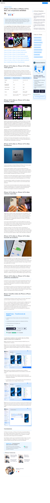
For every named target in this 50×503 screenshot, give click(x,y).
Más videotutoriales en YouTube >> (39, 97)
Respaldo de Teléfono (37, 37)
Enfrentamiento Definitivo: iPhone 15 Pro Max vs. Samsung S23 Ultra (39, 29)
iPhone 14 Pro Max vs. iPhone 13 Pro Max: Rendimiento (14, 54)
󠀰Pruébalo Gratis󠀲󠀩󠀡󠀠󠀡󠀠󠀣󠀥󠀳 (21, 328)
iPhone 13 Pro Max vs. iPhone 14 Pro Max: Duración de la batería (16, 58)
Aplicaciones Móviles (37, 47)
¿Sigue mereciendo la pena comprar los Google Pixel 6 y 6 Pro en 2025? (39, 20)
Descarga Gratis (36, 91)
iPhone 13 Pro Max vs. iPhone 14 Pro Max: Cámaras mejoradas (16, 56)
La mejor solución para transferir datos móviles (39, 76)
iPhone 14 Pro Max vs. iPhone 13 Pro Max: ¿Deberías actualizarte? (16, 60)
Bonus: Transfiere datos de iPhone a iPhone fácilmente (14, 62)
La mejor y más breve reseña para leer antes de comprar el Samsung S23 (39, 25)
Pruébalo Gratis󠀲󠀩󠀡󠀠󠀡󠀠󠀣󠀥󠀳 (11, 328)
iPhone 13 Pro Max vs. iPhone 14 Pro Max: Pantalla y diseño (15, 52)
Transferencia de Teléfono (38, 56)
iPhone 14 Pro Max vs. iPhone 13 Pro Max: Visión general (15, 50)
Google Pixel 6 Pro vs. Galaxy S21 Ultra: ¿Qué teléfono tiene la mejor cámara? (39, 17)
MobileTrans (8, 443)
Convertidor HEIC (37, 54)
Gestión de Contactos (37, 44)
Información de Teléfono (38, 49)
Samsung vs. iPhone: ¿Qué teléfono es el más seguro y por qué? (39, 23)
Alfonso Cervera (12, 13)
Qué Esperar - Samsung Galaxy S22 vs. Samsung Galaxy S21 (39, 14)
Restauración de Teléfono (38, 42)
